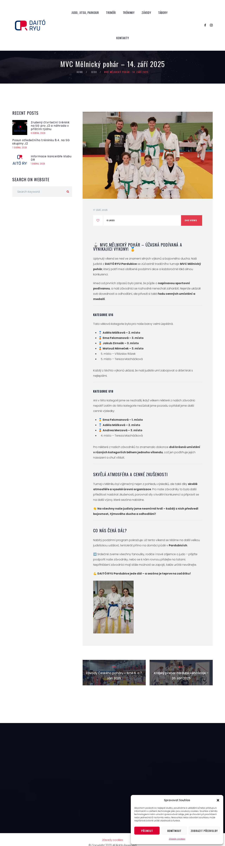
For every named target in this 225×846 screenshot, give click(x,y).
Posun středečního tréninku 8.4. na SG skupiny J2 (41, 142)
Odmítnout (174, 831)
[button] (218, 800)
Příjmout (147, 831)
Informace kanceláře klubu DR (51, 158)
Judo (94, 72)
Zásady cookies (177, 838)
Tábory (163, 13)
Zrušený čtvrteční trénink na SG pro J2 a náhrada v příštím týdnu (50, 125)
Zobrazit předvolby (204, 831)
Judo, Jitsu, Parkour (85, 13)
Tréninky (129, 13)
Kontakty (122, 38)
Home (80, 72)
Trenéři (111, 13)
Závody (146, 13)
